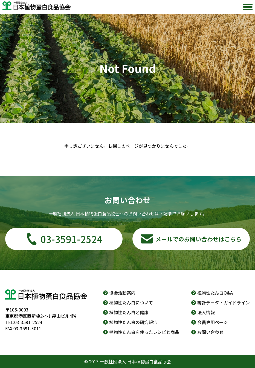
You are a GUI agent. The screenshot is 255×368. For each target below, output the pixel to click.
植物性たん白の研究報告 (133, 322)
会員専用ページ (212, 322)
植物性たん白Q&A (215, 292)
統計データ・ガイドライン (223, 302)
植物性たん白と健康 (129, 312)
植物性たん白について (131, 302)
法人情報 (206, 312)
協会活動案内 (122, 292)
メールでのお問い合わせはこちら (198, 239)
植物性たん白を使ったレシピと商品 (144, 332)
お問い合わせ (210, 332)
